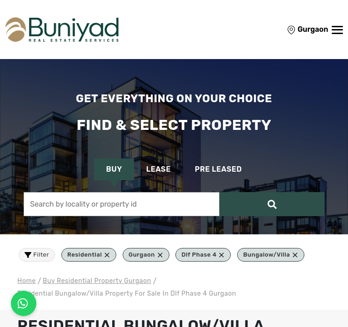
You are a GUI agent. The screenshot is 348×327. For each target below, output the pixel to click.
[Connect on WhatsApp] (23, 303)
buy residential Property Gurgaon (97, 281)
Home (26, 281)
